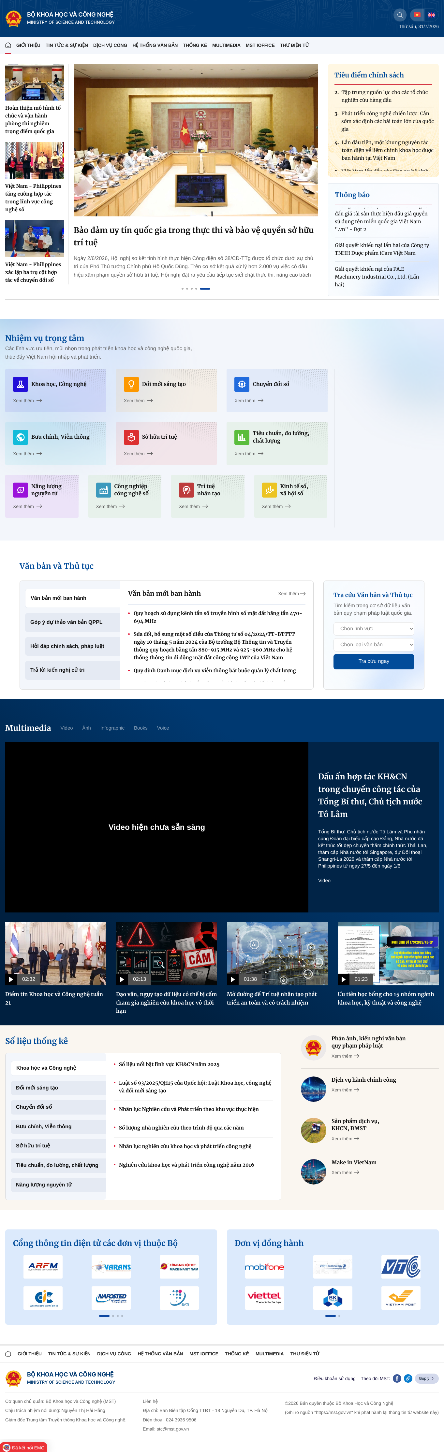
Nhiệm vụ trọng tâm (44, 338)
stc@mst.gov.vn (173, 1428)
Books (141, 728)
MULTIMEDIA (226, 45)
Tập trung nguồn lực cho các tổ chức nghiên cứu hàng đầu (384, 100)
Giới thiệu (28, 45)
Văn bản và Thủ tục (57, 566)
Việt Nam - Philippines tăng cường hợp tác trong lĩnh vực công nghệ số (33, 198)
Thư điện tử (304, 1353)
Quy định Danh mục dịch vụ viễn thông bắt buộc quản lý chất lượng (215, 671)
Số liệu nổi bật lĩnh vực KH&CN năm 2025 (169, 1065)
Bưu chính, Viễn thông (44, 1127)
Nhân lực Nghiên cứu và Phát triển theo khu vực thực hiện (189, 1109)
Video (66, 728)
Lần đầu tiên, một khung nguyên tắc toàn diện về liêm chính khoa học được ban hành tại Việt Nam (388, 154)
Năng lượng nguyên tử (44, 1185)
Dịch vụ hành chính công (364, 1080)
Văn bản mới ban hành (58, 598)
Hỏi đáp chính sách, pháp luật (67, 646)
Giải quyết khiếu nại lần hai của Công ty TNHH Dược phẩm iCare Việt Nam (382, 253)
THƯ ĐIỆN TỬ (294, 45)
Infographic (112, 728)
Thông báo (352, 195)
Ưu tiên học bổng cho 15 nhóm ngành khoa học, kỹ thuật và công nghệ (386, 998)
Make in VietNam (354, 1162)
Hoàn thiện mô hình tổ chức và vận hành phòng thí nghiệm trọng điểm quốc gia (33, 120)
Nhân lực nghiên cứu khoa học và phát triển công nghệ (185, 1147)
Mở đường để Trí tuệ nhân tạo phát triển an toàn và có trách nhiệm (272, 998)
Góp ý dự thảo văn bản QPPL (66, 622)
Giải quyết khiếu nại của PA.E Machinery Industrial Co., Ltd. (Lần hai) (377, 281)
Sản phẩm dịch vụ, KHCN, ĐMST (355, 1125)
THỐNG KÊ (195, 45)
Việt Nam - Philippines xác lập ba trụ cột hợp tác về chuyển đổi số (33, 272)
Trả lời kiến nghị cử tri (57, 670)
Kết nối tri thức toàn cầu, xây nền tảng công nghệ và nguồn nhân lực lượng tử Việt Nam (188, 236)
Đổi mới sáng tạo (37, 1088)
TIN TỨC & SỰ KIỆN (67, 45)
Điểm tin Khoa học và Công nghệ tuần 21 (54, 998)
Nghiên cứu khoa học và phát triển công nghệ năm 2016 (186, 1165)
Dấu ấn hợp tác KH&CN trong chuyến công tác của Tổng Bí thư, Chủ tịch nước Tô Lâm (370, 795)
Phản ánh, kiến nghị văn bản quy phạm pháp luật (369, 1042)
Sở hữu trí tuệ (33, 1146)
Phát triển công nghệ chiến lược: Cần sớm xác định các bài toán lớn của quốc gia (387, 125)
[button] (104, 1316)
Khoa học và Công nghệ (46, 1068)
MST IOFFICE (260, 45)
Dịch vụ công (110, 45)
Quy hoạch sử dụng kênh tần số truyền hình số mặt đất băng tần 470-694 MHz (218, 617)
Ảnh (86, 728)
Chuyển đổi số (34, 1107)
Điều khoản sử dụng (334, 1378)
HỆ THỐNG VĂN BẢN (155, 45)
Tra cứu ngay (374, 661)
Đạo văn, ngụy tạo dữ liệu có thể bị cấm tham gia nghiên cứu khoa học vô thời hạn (166, 1002)
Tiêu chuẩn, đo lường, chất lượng (57, 1165)
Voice (163, 728)
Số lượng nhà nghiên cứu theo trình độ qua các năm (181, 1128)
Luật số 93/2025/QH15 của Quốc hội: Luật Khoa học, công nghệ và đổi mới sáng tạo (195, 1087)
